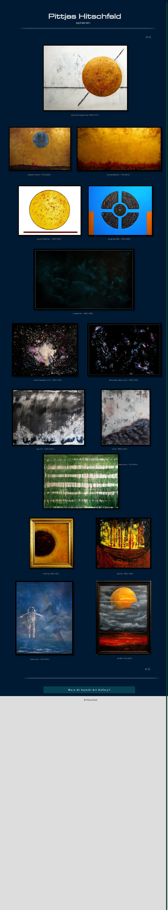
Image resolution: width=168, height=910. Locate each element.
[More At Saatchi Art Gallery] (89, 689)
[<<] (146, 37)
